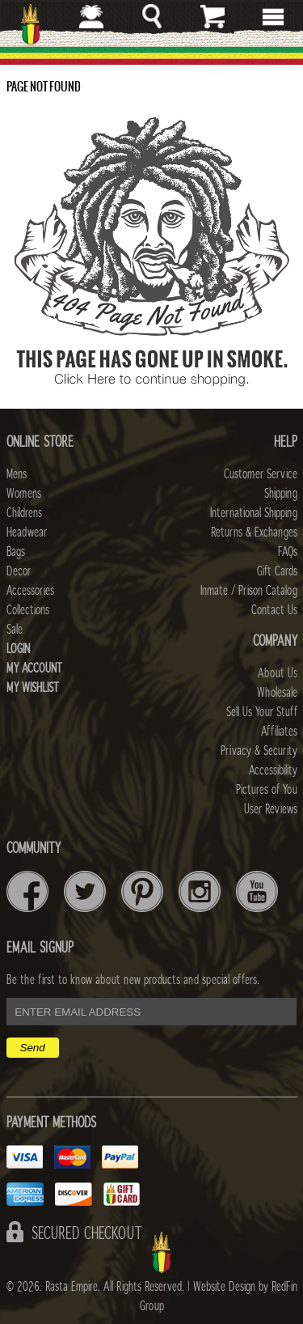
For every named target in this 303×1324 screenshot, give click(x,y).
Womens (23, 493)
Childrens (24, 513)
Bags (15, 551)
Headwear (26, 532)
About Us (277, 673)
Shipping (280, 493)
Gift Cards (277, 571)
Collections (27, 610)
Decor (18, 571)
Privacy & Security (259, 751)
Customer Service (260, 474)
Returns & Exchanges (254, 532)
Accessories (30, 590)
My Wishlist (32, 687)
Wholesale (277, 692)
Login (18, 649)
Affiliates (279, 731)
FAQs (287, 551)
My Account (34, 668)
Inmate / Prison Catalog (248, 590)
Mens (16, 474)
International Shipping (253, 513)
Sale (14, 629)
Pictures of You (266, 789)
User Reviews (270, 809)
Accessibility (273, 770)
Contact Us (274, 610)
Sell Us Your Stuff (261, 712)
